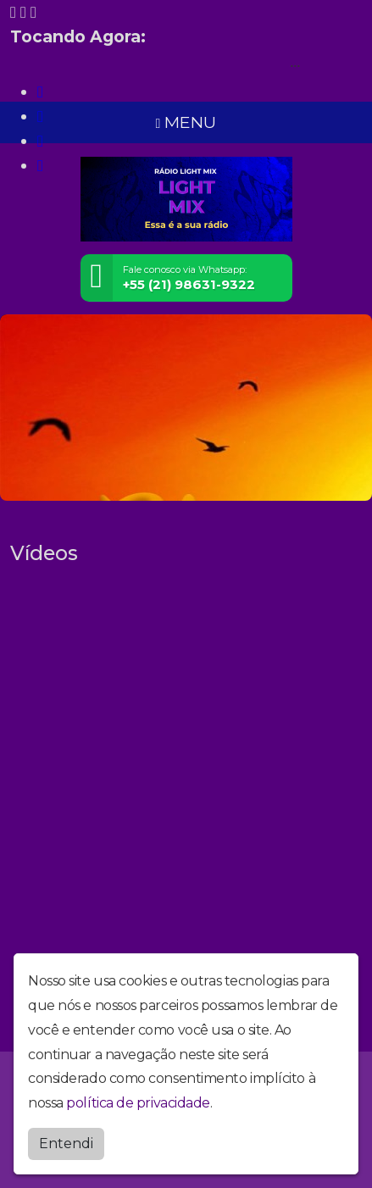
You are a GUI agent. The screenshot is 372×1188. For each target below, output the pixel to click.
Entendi (66, 1143)
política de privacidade (138, 1103)
